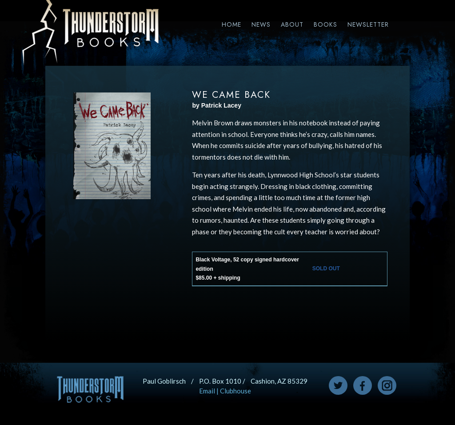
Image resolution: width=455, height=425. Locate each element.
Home (231, 24)
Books (325, 24)
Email (207, 391)
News (261, 24)
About (292, 24)
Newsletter (368, 24)
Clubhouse (235, 391)
